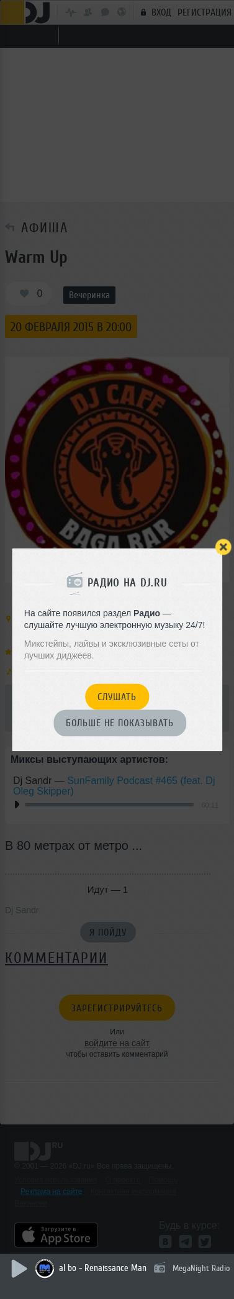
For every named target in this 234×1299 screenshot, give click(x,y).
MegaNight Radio (201, 1268)
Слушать (117, 697)
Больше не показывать (120, 723)
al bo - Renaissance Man (102, 1268)
